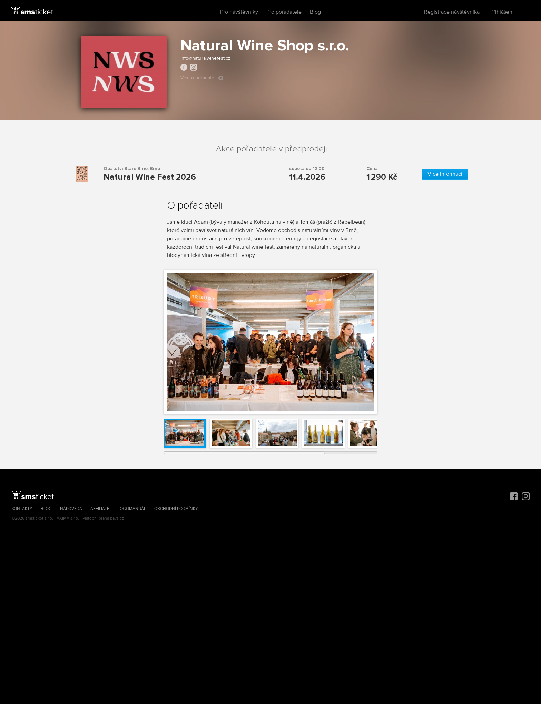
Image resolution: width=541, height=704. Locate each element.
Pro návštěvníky (239, 12)
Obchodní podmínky (176, 508)
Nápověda (71, 508)
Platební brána (95, 518)
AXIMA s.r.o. (68, 518)
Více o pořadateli (201, 78)
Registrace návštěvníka (452, 12)
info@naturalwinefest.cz (205, 58)
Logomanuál (132, 508)
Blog (315, 12)
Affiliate (99, 508)
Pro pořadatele (284, 12)
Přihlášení (502, 12)
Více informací (444, 174)
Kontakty (22, 508)
